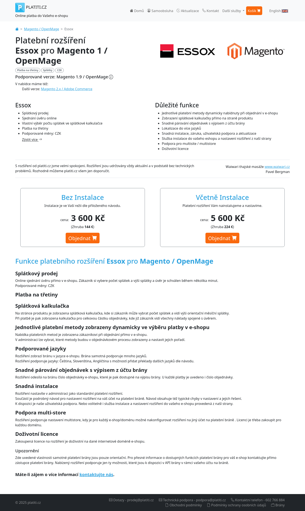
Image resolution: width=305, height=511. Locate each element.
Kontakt (210, 10)
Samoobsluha (160, 10)
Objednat (82, 238)
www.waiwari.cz (277, 166)
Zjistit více (32, 139)
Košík (254, 10)
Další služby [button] (232, 10)
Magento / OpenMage (41, 29)
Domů (137, 10)
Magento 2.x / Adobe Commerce (67, 89)
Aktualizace (188, 10)
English (278, 10)
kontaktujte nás (96, 474)
